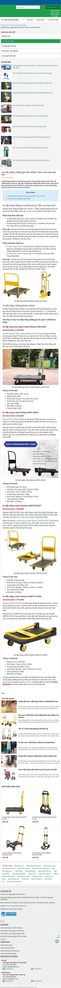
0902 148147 (55, 15)
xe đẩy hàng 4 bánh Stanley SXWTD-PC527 (32, 520)
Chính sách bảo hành (7, 948)
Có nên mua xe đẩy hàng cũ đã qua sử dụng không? (36, 742)
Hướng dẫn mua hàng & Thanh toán (12, 931)
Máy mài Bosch (30, 871)
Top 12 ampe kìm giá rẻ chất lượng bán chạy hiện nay (30, 147)
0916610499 (8, 969)
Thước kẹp (25, 879)
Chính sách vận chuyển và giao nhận (13, 933)
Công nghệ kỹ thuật (9, 56)
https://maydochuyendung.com (17, 906)
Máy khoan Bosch (49, 866)
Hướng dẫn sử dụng (9, 46)
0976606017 (36, 969)
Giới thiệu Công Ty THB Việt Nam (11, 928)
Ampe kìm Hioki (37, 876)
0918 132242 (55, 11)
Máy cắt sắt (32, 874)
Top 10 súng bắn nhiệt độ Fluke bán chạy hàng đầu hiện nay (32, 93)
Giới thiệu (30, 20)
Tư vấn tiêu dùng (52, 20)
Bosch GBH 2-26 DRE (14, 881)
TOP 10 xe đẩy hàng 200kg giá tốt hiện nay (33, 729)
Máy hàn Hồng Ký (45, 874)
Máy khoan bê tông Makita (40, 868)
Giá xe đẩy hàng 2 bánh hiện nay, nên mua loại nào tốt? (37, 769)
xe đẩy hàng (30, 211)
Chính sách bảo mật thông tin (10, 951)
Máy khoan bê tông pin (33, 866)
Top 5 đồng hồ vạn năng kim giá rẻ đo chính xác (28, 105)
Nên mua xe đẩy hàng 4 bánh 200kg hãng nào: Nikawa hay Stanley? (38, 716)
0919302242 (36, 981)
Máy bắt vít (18, 871)
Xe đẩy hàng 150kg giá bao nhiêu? (19, 198)
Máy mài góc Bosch (44, 871)
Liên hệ (3, 939)
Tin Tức (10, 25)
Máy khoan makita (24, 868)
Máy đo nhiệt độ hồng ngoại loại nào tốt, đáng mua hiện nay (32, 83)
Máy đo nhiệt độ (36, 879)
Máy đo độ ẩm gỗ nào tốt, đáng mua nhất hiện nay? (29, 126)
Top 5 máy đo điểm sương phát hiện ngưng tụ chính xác (31, 160)
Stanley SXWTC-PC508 (11, 603)
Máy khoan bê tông (9, 868)
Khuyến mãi (6, 36)
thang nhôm (26, 682)
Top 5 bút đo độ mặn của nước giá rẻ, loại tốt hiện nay (30, 116)
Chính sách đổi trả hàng (8, 953)
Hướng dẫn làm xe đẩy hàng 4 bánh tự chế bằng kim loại (38, 701)
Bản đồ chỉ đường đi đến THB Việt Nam (14, 936)
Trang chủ (4, 25)
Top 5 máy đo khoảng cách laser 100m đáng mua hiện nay (32, 137)
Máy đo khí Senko (23, 876)
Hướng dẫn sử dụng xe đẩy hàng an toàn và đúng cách (37, 756)
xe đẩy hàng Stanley (27, 517)
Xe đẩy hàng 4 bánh (14, 253)
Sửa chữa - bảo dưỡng (10, 51)
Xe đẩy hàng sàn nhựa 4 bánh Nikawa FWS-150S (21, 333)
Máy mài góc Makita (18, 874)
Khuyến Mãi (40, 20)
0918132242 (8, 981)
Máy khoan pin (19, 866)
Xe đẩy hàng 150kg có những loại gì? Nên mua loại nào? (26, 196)
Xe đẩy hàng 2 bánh (14, 246)
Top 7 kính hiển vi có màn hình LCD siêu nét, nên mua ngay (32, 73)
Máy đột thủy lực (13, 879)
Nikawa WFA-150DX (10, 419)
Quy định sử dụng (6, 945)
